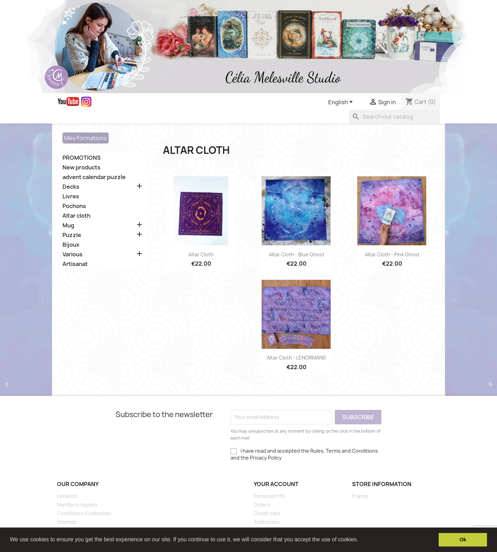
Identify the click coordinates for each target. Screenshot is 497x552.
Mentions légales (77, 504)
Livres (70, 196)
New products (81, 167)
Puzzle (71, 235)
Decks (70, 186)
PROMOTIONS (81, 157)
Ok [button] (463, 539)
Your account (276, 484)
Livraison (67, 496)
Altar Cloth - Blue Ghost (296, 254)
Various (72, 254)
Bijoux (70, 244)
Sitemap (66, 522)
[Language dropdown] (341, 102)
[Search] (394, 117)
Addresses (267, 522)
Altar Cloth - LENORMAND (296, 357)
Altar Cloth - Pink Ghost (392, 254)
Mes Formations (85, 138)
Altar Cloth (201, 254)
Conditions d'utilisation (84, 513)
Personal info (269, 496)
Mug (68, 225)
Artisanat (75, 264)
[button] (361, 540)
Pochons (74, 206)
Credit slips (267, 513)
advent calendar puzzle (94, 177)
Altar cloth (76, 215)
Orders (262, 504)
